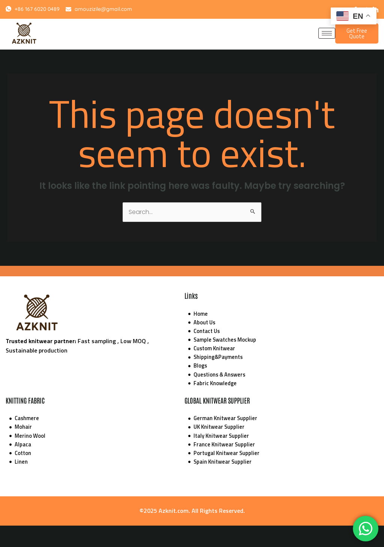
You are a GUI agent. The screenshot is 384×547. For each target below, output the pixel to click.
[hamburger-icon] (326, 33)
